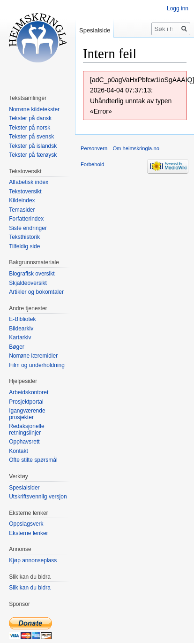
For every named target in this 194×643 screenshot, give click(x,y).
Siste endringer (28, 228)
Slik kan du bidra (30, 587)
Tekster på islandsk (33, 146)
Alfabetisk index (28, 182)
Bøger (16, 347)
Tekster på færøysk (33, 155)
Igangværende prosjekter (27, 414)
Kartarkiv (20, 337)
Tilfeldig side (24, 246)
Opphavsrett (24, 441)
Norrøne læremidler (33, 355)
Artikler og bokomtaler (36, 292)
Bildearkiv (21, 328)
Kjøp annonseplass (33, 560)
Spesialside (95, 30)
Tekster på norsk (29, 127)
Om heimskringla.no (135, 148)
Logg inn (177, 8)
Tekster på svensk (31, 136)
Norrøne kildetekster (34, 109)
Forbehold (92, 164)
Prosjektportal (26, 401)
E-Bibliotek (22, 319)
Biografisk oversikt (31, 273)
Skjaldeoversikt (28, 283)
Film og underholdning (37, 365)
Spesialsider (24, 487)
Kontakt (18, 451)
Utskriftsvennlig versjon (38, 496)
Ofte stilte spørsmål (33, 460)
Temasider (22, 210)
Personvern (94, 148)
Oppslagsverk (26, 524)
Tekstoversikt (25, 191)
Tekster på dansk (30, 118)
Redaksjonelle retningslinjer (26, 429)
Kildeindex (22, 200)
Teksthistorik (24, 237)
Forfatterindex (26, 218)
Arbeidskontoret (28, 392)
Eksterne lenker (28, 533)
